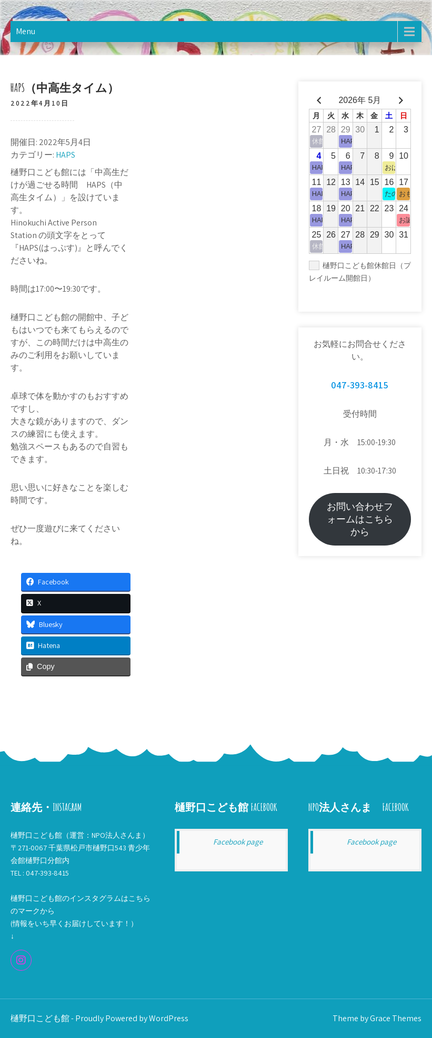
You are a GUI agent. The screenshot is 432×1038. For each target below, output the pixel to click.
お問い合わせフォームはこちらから (360, 519)
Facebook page (238, 842)
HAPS (65, 154)
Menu (25, 31)
